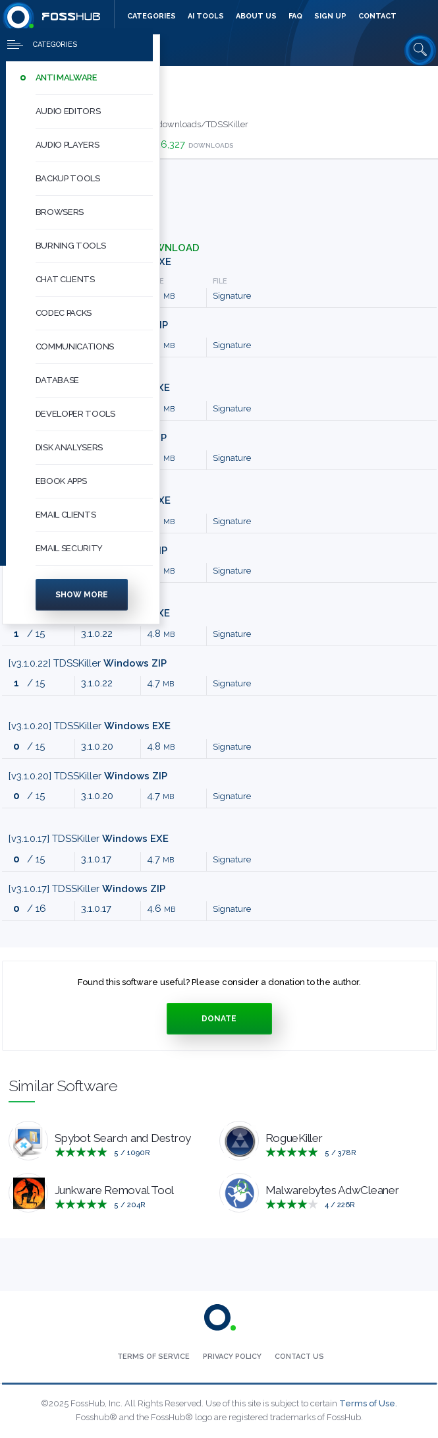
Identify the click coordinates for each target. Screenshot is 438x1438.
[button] (94, 83)
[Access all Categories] (151, 16)
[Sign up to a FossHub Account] (330, 16)
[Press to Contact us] (299, 1357)
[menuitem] (81, 83)
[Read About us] (256, 16)
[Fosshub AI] (206, 16)
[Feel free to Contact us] (377, 16)
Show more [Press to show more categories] (81, 600)
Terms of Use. (368, 1403)
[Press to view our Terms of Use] (153, 1357)
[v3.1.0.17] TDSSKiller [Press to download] (89, 839)
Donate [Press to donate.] (219, 1018)
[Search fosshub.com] (420, 49)
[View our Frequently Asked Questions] (295, 16)
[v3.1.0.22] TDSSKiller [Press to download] (88, 663)
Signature (232, 296)
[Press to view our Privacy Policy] (232, 1357)
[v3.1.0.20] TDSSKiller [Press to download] (90, 726)
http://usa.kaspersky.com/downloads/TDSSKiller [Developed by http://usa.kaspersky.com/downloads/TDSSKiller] (150, 124)
